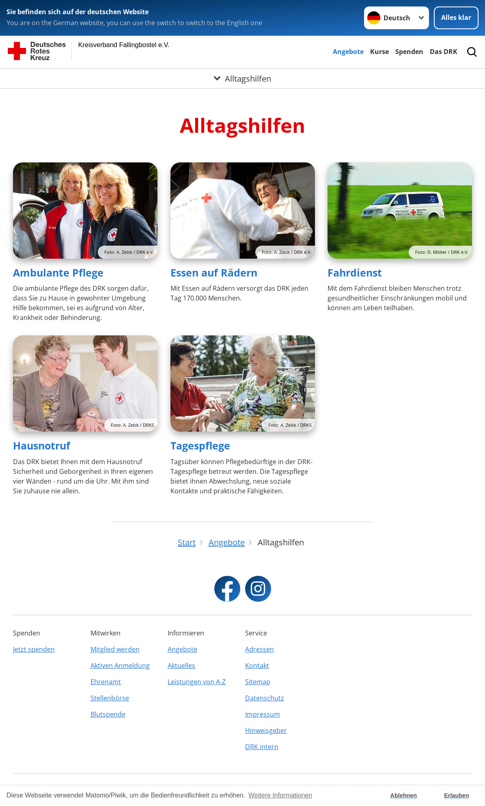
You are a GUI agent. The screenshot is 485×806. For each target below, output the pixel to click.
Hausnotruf (41, 445)
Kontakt (257, 665)
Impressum (262, 714)
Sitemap (257, 681)
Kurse (379, 51)
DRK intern (261, 746)
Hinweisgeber (266, 730)
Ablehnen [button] (403, 795)
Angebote (348, 51)
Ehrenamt (106, 681)
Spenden (409, 51)
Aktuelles (181, 665)
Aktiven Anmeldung (120, 665)
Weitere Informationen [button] (280, 795)
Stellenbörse (110, 698)
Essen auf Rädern (213, 272)
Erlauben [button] (456, 795)
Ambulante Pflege (58, 272)
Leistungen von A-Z (197, 681)
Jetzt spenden (34, 649)
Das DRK (443, 51)
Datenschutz (264, 698)
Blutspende (108, 714)
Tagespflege (200, 445)
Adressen (259, 649)
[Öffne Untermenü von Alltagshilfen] (242, 78)
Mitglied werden (115, 649)
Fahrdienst (355, 272)
